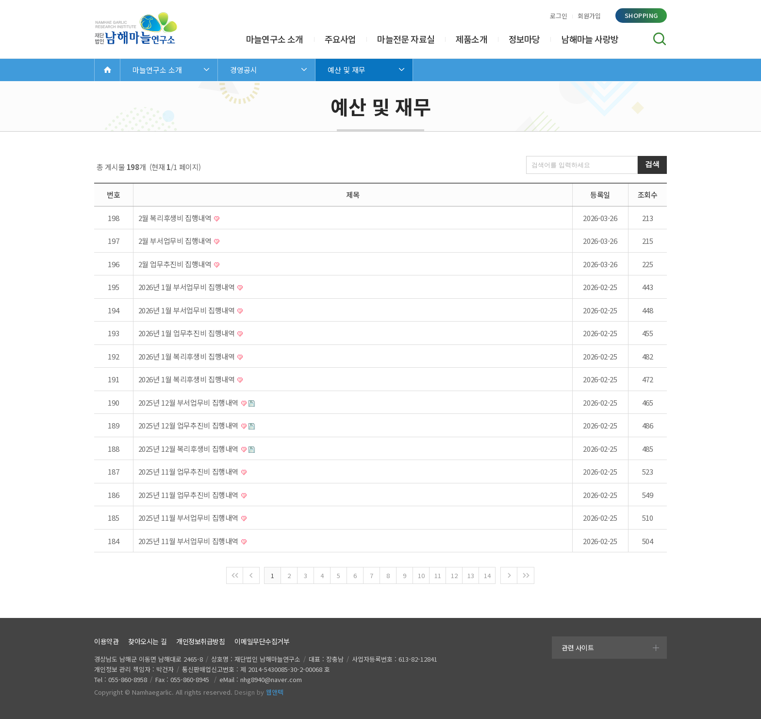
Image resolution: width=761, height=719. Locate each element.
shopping (641, 15)
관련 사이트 (578, 647)
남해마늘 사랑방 (589, 39)
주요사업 (340, 39)
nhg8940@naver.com (271, 679)
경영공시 (243, 70)
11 (437, 575)
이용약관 (106, 641)
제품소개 (471, 39)
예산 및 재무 (346, 70)
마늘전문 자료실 (405, 39)
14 (487, 575)
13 (470, 575)
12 (454, 575)
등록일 (600, 194)
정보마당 (524, 39)
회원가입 (589, 15)
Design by (258, 692)
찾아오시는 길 (147, 641)
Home (107, 69)
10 (421, 575)
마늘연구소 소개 (274, 39)
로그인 (558, 15)
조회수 (648, 194)
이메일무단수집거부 (261, 641)
